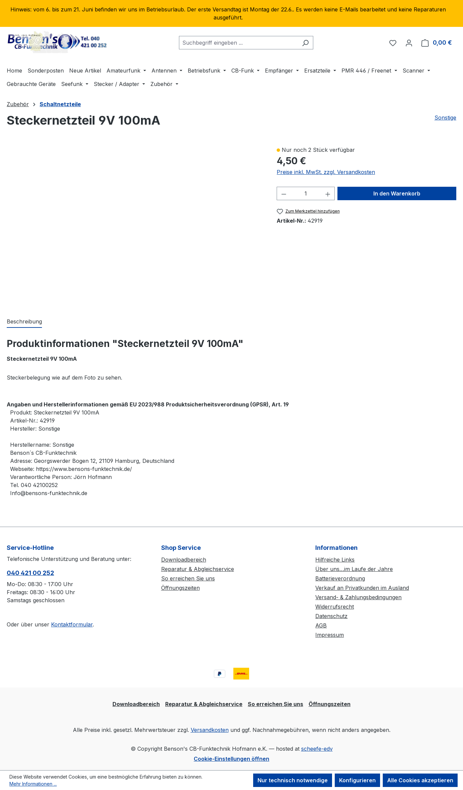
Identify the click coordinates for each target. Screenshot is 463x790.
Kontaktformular (72, 624)
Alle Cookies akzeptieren (420, 780)
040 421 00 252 (30, 572)
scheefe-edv (317, 748)
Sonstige (445, 117)
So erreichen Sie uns (188, 578)
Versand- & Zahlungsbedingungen (358, 597)
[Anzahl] (305, 193)
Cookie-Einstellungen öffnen (231, 758)
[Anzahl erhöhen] (328, 193)
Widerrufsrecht (334, 606)
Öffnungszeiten (180, 587)
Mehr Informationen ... (33, 784)
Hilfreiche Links (335, 559)
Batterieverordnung (340, 578)
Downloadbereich (183, 559)
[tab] (24, 322)
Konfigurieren (357, 780)
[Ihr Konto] (409, 42)
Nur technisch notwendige (293, 780)
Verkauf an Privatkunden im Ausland (362, 587)
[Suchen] (305, 42)
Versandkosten (210, 730)
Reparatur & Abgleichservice (197, 569)
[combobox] (238, 42)
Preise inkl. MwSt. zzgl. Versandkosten (326, 172)
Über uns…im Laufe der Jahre (354, 569)
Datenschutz (331, 616)
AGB (321, 625)
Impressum (329, 634)
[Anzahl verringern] (284, 193)
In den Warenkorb (396, 193)
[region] (231, 13)
